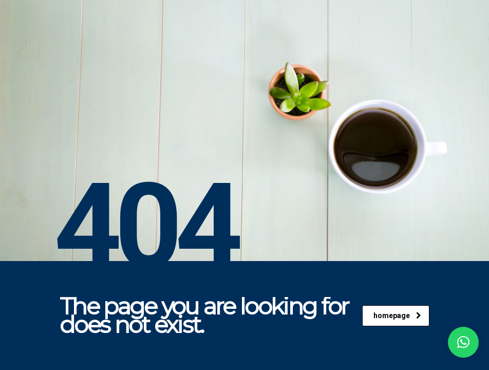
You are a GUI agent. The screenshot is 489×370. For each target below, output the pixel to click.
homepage (397, 315)
